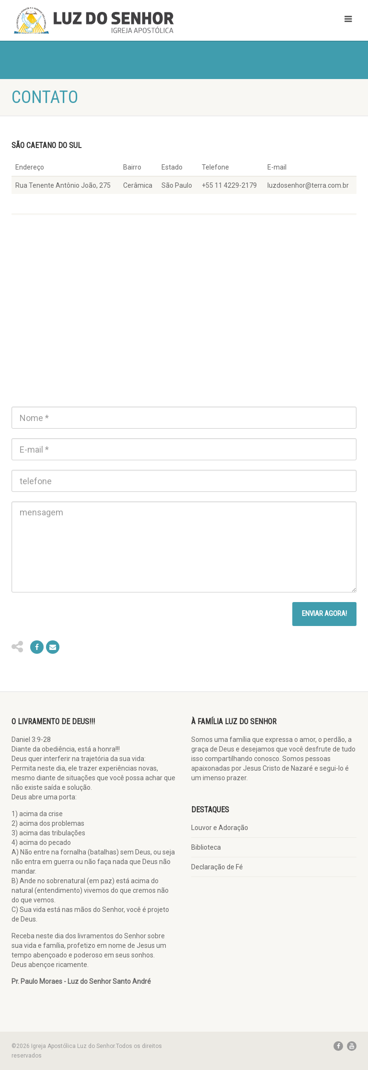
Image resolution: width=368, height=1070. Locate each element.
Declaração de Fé (217, 867)
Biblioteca (206, 847)
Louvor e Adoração (219, 827)
